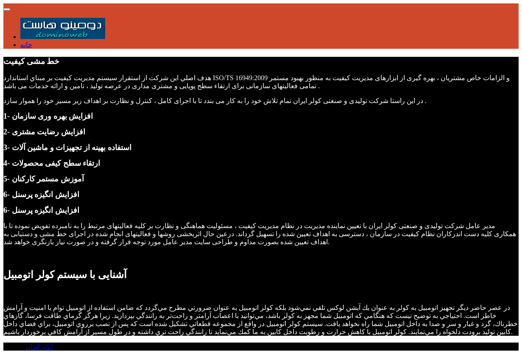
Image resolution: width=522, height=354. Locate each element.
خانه (26, 44)
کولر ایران (39, 346)
